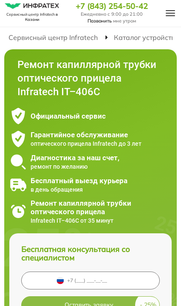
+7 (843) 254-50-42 (112, 6)
